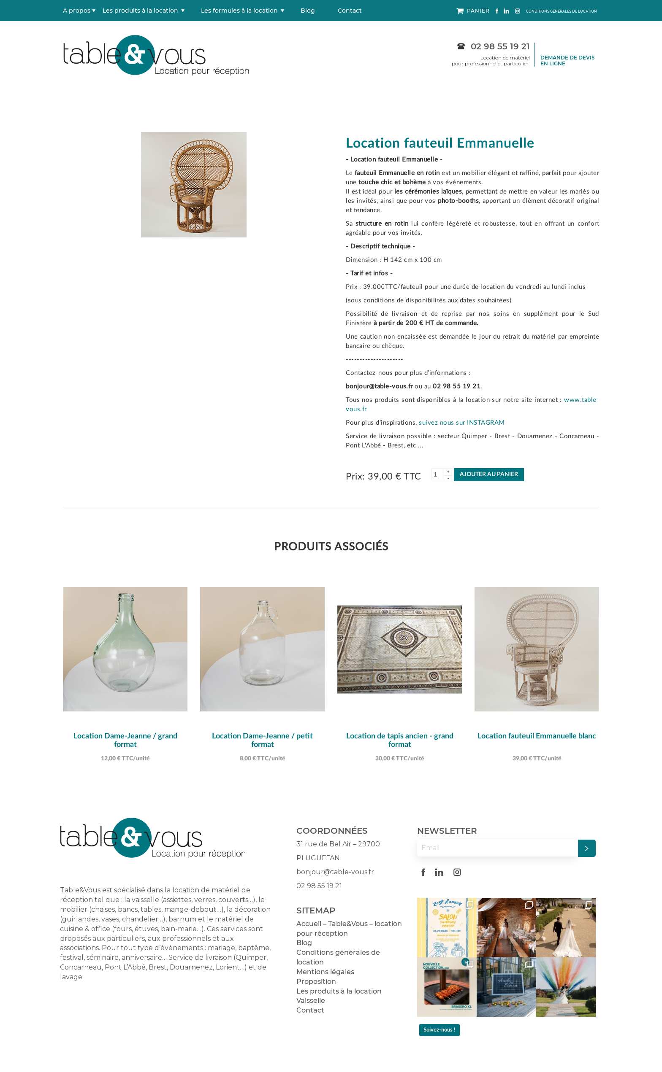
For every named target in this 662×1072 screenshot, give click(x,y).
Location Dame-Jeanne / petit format (262, 741)
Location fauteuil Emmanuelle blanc (537, 736)
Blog (308, 10)
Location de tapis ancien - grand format (399, 741)
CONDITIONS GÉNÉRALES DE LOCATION (561, 11)
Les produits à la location (140, 10)
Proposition (316, 982)
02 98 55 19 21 (493, 46)
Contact (350, 10)
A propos (76, 10)
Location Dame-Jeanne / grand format (125, 741)
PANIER (473, 11)
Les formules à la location (239, 10)
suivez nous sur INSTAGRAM (462, 423)
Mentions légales (325, 972)
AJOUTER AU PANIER (489, 474)
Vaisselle (310, 1001)
